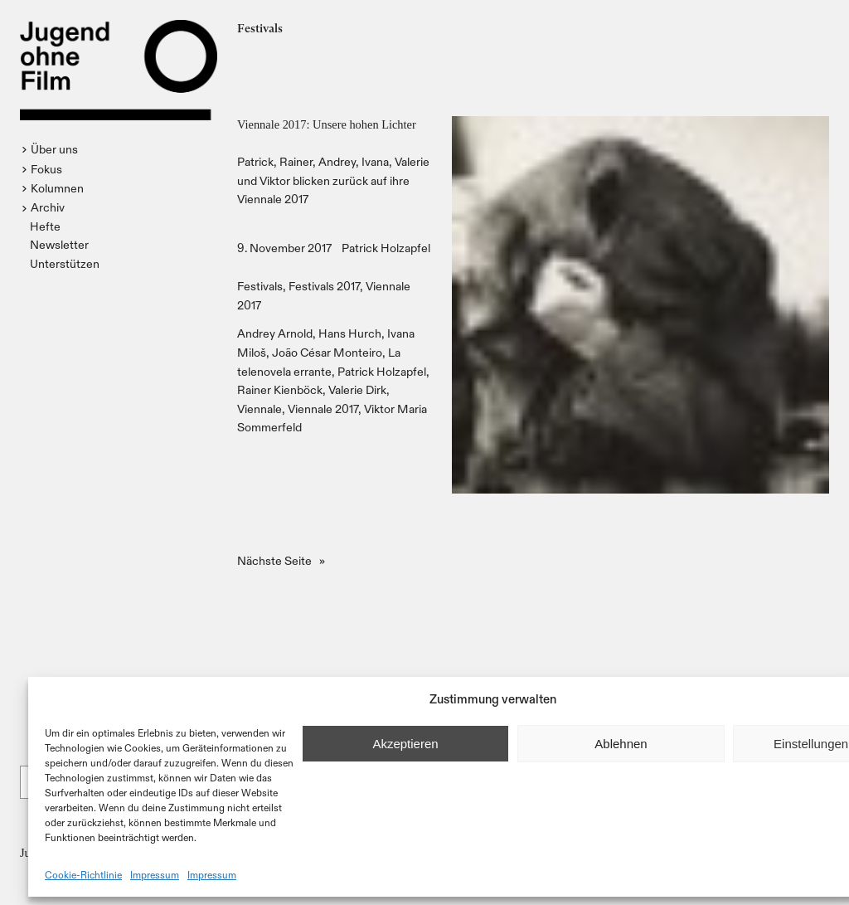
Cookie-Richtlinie (83, 874)
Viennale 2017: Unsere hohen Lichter (326, 124)
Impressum (154, 874)
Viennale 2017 (323, 408)
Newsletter (59, 244)
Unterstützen (64, 263)
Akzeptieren (405, 744)
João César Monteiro (327, 352)
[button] (52, 149)
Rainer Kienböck (280, 389)
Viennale (259, 408)
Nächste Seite (281, 561)
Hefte (45, 226)
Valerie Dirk (357, 389)
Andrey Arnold (275, 333)
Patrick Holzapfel (386, 248)
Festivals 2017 (324, 286)
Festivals (260, 286)
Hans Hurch (349, 333)
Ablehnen (620, 744)
